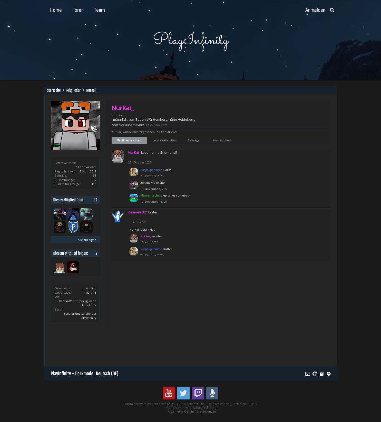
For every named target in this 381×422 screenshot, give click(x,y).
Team (99, 10)
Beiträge (193, 140)
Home (56, 10)
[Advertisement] (144, 346)
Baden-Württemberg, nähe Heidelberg (165, 119)
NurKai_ (135, 229)
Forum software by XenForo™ (164, 404)
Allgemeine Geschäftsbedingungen (192, 411)
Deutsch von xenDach (233, 404)
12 (95, 200)
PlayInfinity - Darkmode (72, 373)
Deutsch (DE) (107, 373)
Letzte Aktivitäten (164, 140)
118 (94, 184)
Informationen (221, 140)
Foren (78, 10)
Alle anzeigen (87, 240)
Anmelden (315, 10)
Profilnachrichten (129, 140)
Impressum (173, 408)
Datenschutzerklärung (200, 408)
